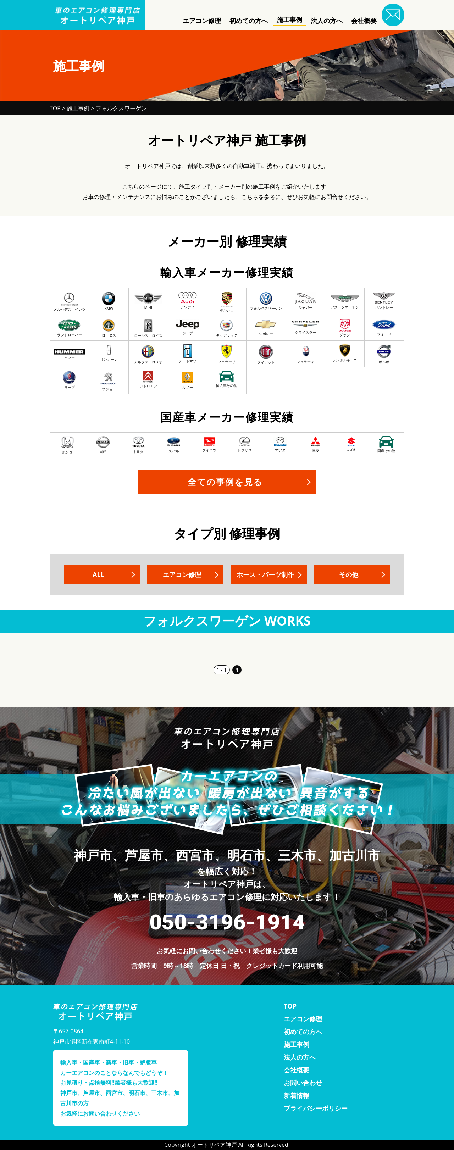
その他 (348, 574)
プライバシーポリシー (316, 1108)
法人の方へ (327, 20)
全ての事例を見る (225, 482)
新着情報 (296, 1095)
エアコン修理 (202, 20)
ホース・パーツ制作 (265, 574)
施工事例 (289, 19)
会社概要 (364, 20)
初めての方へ (248, 20)
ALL (98, 574)
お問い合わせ (303, 1082)
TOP (290, 1006)
